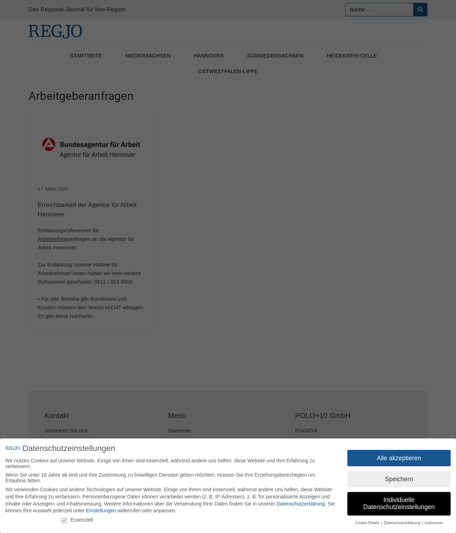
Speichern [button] (399, 479)
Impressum (434, 523)
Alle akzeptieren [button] (399, 458)
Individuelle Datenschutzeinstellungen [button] (399, 504)
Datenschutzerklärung (300, 504)
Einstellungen (101, 511)
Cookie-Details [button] (367, 523)
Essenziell (77, 520)
